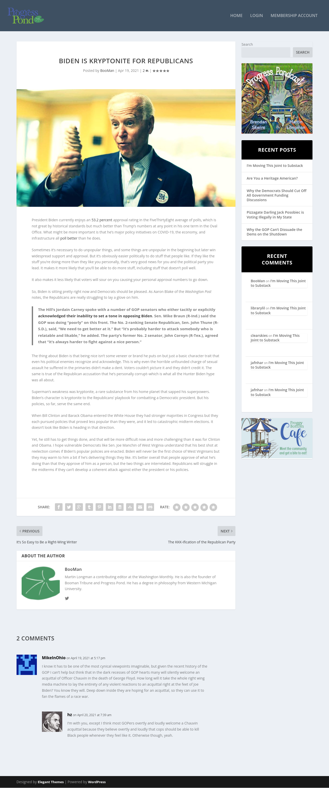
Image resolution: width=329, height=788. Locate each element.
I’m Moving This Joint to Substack (275, 166)
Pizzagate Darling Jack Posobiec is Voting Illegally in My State (275, 215)
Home (236, 16)
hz (69, 715)
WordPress (97, 782)
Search (247, 44)
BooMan (107, 71)
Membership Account (294, 16)
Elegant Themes (51, 782)
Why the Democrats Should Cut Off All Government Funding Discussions (276, 195)
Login (256, 16)
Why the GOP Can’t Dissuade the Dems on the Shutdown (274, 232)
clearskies (259, 335)
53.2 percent (102, 220)
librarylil (258, 308)
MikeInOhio (54, 658)
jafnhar (257, 362)
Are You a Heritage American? (272, 178)
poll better (69, 238)
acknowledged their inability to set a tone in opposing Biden (95, 316)
